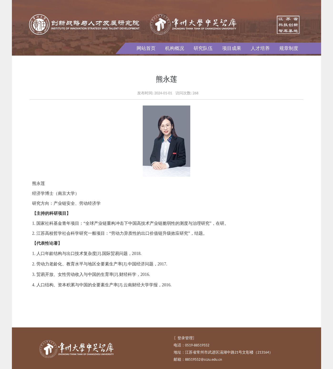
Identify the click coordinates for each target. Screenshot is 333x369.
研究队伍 (203, 48)
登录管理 (185, 338)
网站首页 (146, 48)
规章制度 (288, 48)
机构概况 (174, 48)
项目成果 (231, 48)
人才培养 (260, 48)
